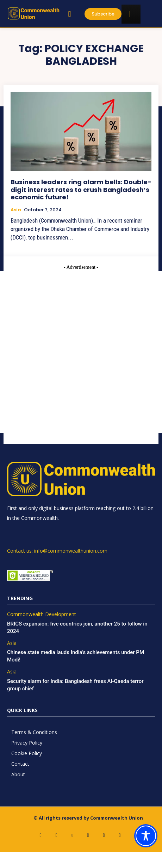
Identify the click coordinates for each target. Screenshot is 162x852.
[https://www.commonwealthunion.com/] (33, 13)
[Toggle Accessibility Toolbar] (146, 836)
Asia (16, 210)
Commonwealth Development (41, 614)
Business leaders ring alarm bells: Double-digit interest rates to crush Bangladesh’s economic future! (81, 189)
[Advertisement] (81, 352)
